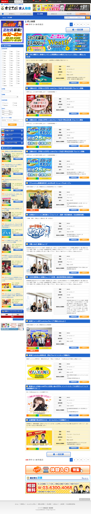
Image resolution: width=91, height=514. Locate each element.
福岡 (4, 81)
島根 (11, 74)
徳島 (17, 76)
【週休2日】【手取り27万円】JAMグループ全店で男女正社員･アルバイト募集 (56, 88)
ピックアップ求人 (31, 504)
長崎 (17, 81)
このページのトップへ (84, 499)
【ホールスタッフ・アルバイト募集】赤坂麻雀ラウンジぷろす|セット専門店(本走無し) (12, 225)
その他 (15, 105)
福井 (17, 62)
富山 (4, 62)
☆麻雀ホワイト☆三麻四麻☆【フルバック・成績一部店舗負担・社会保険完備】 (57, 215)
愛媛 (11, 78)
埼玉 (11, 58)
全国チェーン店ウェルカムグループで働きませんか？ (47, 321)
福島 (4, 56)
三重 (17, 67)
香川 (4, 78)
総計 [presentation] (18, 314)
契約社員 (4, 105)
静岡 (4, 67)
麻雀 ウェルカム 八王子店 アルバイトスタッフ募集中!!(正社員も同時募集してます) (12, 257)
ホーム (16, 504)
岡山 (17, 74)
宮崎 (17, 83)
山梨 (4, 65)
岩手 (17, 51)
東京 (4, 60)
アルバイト (5, 103)
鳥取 (4, 74)
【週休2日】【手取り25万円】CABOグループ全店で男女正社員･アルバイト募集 (56, 151)
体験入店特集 (41, 504)
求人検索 (49, 504)
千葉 (17, 58)
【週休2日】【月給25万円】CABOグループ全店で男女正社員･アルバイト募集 (56, 120)
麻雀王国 (45, 507)
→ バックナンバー (18, 319)
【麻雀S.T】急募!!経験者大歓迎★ (13, 151)
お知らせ (55, 504)
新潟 (17, 60)
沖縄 (11, 85)
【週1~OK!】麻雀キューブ (38, 244)
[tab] (6, 314)
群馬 (4, 58)
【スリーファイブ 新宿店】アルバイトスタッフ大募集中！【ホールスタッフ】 (12, 279)
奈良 (11, 72)
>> (88, 24)
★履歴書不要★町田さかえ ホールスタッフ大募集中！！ (49, 420)
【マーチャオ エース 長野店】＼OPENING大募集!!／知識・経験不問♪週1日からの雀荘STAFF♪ (12, 295)
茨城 (11, 56)
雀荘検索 (51, 507)
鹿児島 (4, 85)
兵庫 (4, 72)
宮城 (4, 53)
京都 (11, 69)
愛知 (11, 67)
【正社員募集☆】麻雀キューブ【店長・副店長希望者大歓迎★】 (51, 277)
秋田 (11, 53)
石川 (11, 62)
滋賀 (4, 69)
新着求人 (22, 504)
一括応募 (62, 504)
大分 (11, 83)
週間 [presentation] (6, 314)
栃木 (17, 56)
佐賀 (11, 81)
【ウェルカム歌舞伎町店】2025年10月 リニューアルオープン (50, 183)
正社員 (15, 103)
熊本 (4, 83)
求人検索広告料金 (70, 504)
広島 (4, 76)
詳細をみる (74, 83)
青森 (11, 51)
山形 (17, 53)
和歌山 (18, 72)
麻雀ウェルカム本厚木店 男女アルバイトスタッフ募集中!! (49, 355)
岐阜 (17, 65)
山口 (11, 76)
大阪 (17, 69)
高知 (17, 78)
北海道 (4, 51)
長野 (11, 65)
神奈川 (11, 60)
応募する (84, 83)
